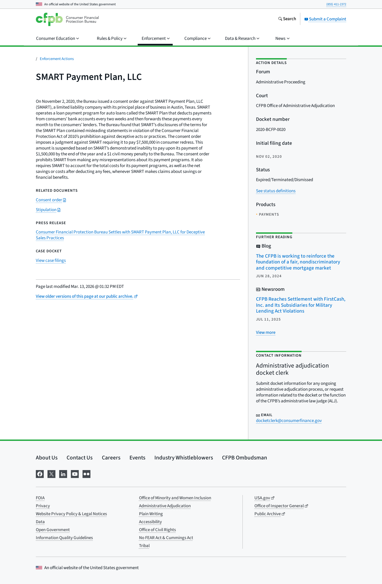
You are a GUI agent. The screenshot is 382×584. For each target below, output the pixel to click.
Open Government (53, 530)
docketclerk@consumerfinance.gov (289, 420)
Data (40, 522)
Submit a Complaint (325, 19)
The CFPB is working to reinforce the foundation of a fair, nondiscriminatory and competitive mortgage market (298, 262)
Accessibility (150, 522)
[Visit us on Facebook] (40, 474)
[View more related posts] (265, 332)
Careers (111, 458)
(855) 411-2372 (336, 4)
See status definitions (276, 191)
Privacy (43, 506)
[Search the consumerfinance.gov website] (287, 19)
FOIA (40, 498)
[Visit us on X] (51, 474)
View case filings (51, 260)
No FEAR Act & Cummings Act (166, 538)
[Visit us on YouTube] (75, 474)
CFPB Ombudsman (244, 458)
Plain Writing (151, 514)
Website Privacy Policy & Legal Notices (71, 514)
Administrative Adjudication (165, 506)
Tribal (144, 546)
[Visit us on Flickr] (86, 474)
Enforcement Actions (57, 58)
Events (137, 458)
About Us (47, 458)
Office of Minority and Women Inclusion (175, 498)
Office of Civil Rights (157, 530)
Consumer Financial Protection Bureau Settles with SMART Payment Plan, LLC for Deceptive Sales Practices (120, 235)
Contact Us (80, 458)
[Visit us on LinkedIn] (63, 474)
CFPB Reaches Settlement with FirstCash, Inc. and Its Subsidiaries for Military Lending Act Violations (300, 305)
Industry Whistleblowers (183, 458)
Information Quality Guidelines (64, 538)
